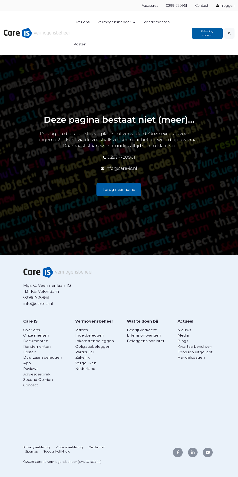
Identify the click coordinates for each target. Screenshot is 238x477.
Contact (201, 5)
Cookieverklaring (69, 447)
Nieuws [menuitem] (185, 329)
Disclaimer (97, 447)
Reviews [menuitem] (30, 368)
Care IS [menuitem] (30, 321)
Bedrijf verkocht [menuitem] (143, 329)
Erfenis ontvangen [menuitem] (145, 335)
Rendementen (156, 22)
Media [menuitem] (183, 335)
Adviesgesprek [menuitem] (36, 374)
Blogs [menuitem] (183, 341)
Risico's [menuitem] (81, 329)
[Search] (229, 33)
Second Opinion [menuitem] (38, 379)
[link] (36, 32)
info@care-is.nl (121, 168)
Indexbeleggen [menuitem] (89, 335)
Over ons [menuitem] (31, 329)
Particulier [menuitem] (84, 352)
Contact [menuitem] (30, 385)
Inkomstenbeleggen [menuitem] (94, 341)
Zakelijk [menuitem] (82, 357)
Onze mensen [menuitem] (36, 335)
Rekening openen (207, 33)
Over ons (81, 22)
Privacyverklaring (36, 447)
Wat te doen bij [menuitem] (144, 321)
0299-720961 (176, 5)
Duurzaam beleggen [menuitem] (42, 357)
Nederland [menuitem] (85, 368)
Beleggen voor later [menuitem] (146, 341)
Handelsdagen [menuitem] (192, 357)
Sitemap (31, 451)
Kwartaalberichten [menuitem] (195, 346)
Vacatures (150, 5)
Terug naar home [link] (118, 189)
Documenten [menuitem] (35, 341)
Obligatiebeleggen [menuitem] (92, 346)
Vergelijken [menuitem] (85, 363)
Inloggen (225, 5)
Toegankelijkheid (57, 451)
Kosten (80, 44)
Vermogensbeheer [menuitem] (95, 321)
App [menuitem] (27, 363)
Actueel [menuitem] (186, 321)
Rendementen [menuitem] (37, 346)
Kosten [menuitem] (29, 352)
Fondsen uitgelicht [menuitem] (195, 352)
